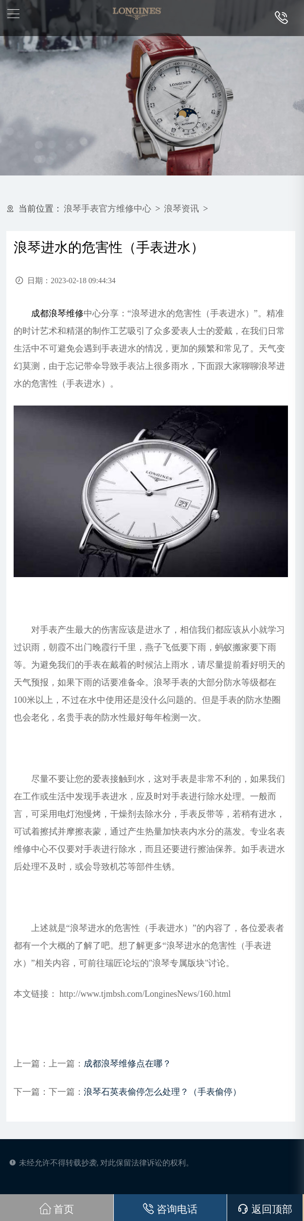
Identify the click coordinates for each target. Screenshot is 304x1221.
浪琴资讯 (181, 208)
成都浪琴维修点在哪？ (127, 1063)
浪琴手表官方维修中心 (107, 208)
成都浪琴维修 (57, 313)
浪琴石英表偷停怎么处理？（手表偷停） (162, 1092)
